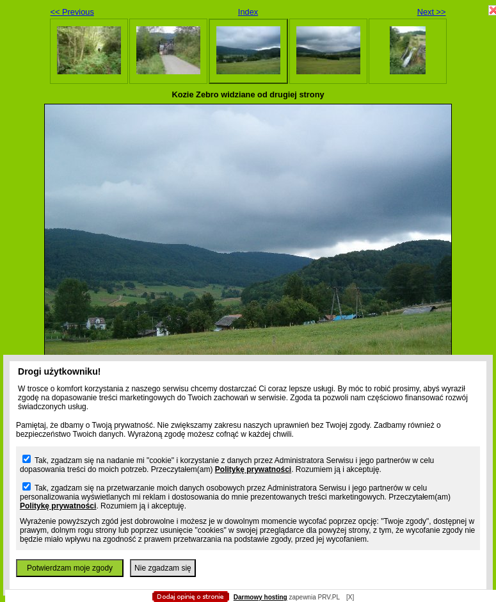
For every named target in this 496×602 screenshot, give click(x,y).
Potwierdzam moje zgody (70, 568)
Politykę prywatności (253, 469)
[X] (350, 597)
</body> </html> (248, 64)
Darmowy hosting (260, 597)
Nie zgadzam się (162, 568)
